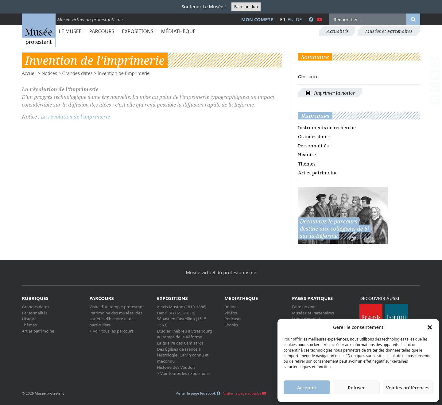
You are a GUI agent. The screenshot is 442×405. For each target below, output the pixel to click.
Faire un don (246, 6)
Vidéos (230, 313)
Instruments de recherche (327, 127)
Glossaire (308, 76)
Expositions (137, 31)
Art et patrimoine (318, 172)
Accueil (29, 73)
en (291, 19)
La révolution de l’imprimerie (75, 116)
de (299, 19)
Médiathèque (178, 31)
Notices (49, 73)
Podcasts (232, 318)
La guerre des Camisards (180, 343)
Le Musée (70, 31)
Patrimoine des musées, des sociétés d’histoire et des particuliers (115, 319)
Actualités (338, 31)
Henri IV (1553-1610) (176, 313)
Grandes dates (77, 73)
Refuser (356, 387)
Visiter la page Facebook (198, 393)
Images (231, 307)
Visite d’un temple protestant (116, 307)
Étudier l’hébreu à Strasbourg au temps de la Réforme (184, 334)
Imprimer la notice (330, 93)
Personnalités (313, 145)
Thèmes (307, 164)
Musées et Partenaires (389, 31)
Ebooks (231, 325)
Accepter (306, 387)
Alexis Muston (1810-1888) (181, 307)
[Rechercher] (413, 19)
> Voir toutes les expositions (183, 373)
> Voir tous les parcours (111, 331)
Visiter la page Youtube (244, 393)
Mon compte (257, 19)
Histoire (307, 154)
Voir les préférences (407, 387)
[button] (430, 327)
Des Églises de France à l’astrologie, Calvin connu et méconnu (182, 355)
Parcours (101, 31)
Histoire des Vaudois (176, 367)
